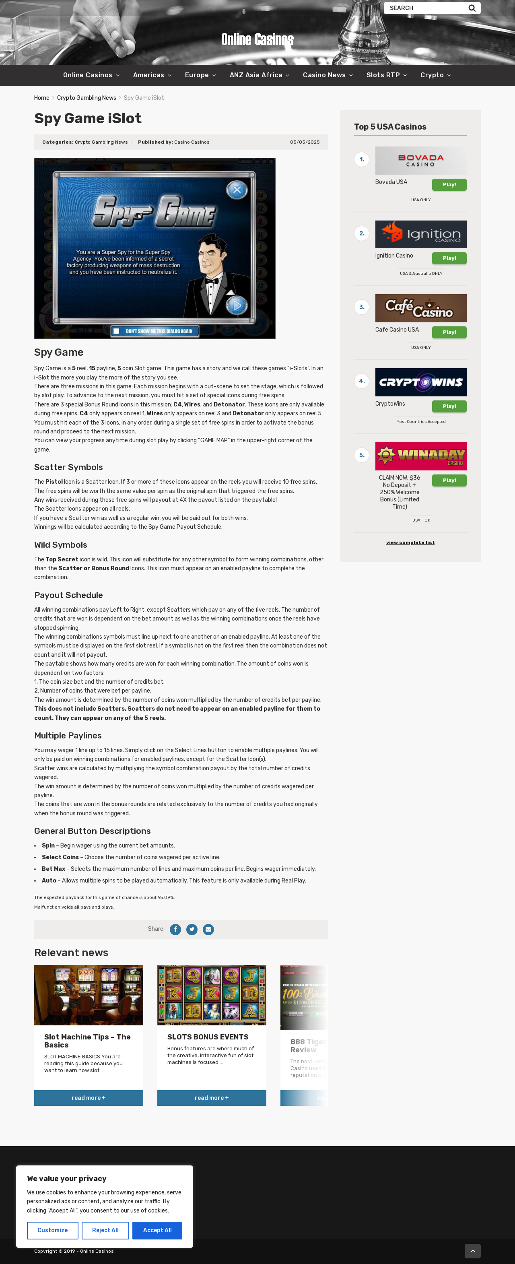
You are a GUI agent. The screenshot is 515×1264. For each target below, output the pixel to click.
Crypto (432, 75)
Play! (449, 184)
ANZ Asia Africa (256, 75)
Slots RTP (383, 75)
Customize (52, 1230)
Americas (149, 75)
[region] (104, 1206)
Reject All (105, 1230)
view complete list (410, 542)
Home (41, 98)
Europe (197, 75)
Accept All (157, 1230)
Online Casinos (88, 75)
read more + (89, 1098)
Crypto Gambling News (86, 98)
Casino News (324, 75)
